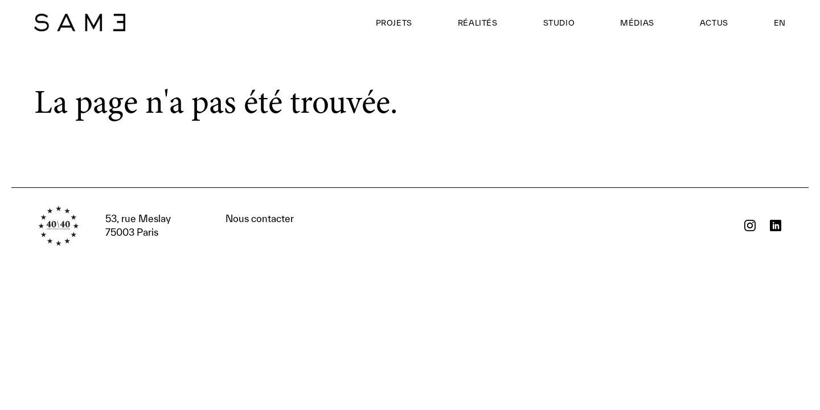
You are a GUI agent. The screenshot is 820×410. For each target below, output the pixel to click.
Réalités (478, 22)
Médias (637, 22)
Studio (559, 22)
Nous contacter (199, 225)
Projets (394, 22)
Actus (714, 22)
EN (780, 22)
